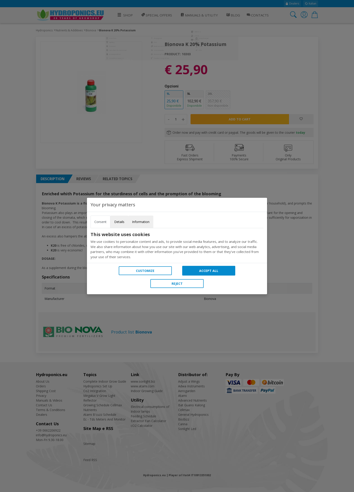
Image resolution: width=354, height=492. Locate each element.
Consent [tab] (100, 222)
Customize (145, 271)
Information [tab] (140, 222)
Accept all (208, 271)
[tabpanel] (177, 245)
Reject (177, 283)
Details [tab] (119, 222)
